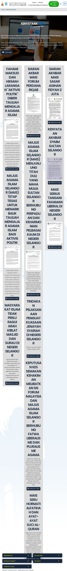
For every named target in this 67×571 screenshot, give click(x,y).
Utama (3, 9)
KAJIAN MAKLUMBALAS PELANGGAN (38, 5)
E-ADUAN (40, 2)
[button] (61, 4)
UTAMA (34, 2)
